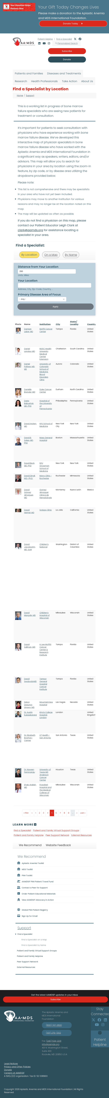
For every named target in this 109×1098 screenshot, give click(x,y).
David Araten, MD (30, 425)
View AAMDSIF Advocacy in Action (35, 899)
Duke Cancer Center (46, 390)
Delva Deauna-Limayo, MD (29, 705)
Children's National (44, 545)
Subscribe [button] (67, 51)
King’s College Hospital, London (46, 715)
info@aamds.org (50, 1044)
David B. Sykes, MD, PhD (28, 440)
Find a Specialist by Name (34, 945)
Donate (8, 1069)
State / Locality (74, 323)
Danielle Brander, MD (29, 390)
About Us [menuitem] (87, 81)
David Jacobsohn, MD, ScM (29, 547)
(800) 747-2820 (54, 1025)
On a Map (51, 255)
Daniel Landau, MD (29, 350)
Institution (45, 324)
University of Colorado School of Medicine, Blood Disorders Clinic (45, 372)
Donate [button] (67, 59)
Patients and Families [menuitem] (29, 73)
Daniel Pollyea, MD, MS (29, 367)
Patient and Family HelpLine (29, 835)
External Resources (81, 835)
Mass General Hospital (46, 439)
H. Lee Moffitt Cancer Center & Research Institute (45, 649)
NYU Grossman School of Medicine (44, 467)
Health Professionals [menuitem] (44, 81)
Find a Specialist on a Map (34, 939)
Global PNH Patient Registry (32, 909)
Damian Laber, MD (28, 330)
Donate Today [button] (73, 23)
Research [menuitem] (21, 81)
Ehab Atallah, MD (30, 786)
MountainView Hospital (46, 703)
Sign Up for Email (27, 915)
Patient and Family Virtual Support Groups (56, 830)
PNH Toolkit (25, 875)
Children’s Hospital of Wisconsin (45, 615)
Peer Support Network (57, 835)
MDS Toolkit (25, 869)
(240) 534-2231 (53, 1040)
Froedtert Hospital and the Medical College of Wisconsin (45, 790)
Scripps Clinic (46, 510)
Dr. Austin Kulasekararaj (30, 713)
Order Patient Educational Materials (36, 893)
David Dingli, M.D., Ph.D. (29, 477)
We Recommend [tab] (30, 845)
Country (91, 324)
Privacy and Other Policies (17, 1066)
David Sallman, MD (29, 645)
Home (20, 95)
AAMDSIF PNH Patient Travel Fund (35, 881)
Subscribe (55, 999)
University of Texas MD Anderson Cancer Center (45, 774)
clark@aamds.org (30, 230)
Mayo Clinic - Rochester (46, 477)
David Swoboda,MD (30, 680)
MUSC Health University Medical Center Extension (45, 354)
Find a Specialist (64, 39)
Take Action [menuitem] (69, 81)
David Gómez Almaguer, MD (29, 493)
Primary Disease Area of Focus (39, 294)
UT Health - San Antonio (45, 736)
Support (30, 95)
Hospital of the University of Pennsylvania (46, 404)
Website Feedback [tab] (58, 845)
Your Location (27, 281)
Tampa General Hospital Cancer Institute (43, 684)
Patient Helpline (45, 39)
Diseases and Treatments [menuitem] (64, 73)
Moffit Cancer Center (46, 330)
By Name (71, 255)
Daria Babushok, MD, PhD (29, 403)
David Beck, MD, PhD (29, 464)
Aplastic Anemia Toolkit (30, 863)
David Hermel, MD (29, 511)
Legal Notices (11, 1063)
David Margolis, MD (30, 614)
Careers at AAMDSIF (14, 1073)
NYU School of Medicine (46, 425)
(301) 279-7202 (53, 1032)
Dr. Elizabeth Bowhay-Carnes (29, 738)
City (58, 324)
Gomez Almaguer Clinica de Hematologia (46, 493)
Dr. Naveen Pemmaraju (29, 771)
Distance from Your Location (38, 267)
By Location (29, 255)
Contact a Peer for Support (32, 887)
